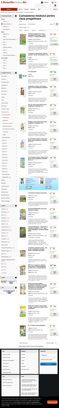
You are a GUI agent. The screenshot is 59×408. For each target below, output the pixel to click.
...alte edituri (3, 272)
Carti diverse (4, 94)
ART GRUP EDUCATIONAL (9, 55)
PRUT (5, 50)
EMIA (5, 44)
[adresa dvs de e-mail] (48, 359)
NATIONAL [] (5, 218)
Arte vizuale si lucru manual (8, 129)
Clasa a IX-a (4, 163)
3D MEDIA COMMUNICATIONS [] (8, 260)
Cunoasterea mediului (8, 123)
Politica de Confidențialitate (8, 360)
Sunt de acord (52, 402)
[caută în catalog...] (44, 5)
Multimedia (3, 183)
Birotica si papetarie (5, 198)
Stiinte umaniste (4, 192)
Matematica (5, 120)
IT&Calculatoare (4, 103)
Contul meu (44, 2)
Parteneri (23, 366)
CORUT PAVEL (4, 244)
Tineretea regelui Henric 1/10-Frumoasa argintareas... (51, 180)
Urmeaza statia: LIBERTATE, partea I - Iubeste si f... (30, 180)
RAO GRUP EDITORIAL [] (7, 247)
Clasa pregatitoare (6, 114)
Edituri (23, 360)
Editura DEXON (48, 184)
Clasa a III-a (4, 146)
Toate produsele (7, 24)
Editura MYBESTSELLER (30, 184)
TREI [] (3, 215)
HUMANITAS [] (5, 241)
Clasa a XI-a (4, 168)
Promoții (23, 357)
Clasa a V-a (4, 151)
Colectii (2, 97)
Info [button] (3, 351)
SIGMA (5, 52)
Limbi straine (4, 106)
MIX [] (3, 263)
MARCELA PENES (7, 47)
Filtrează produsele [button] (6, 16)
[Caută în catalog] (55, 5)
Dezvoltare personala (7, 126)
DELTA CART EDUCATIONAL (10, 39)
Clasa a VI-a (4, 154)
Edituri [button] (3, 205)
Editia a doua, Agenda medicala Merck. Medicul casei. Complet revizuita (30, 394)
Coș (53, 2)
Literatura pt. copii (5, 109)
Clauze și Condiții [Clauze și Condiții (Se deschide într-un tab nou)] (5, 404)
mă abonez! (48, 364)
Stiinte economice (5, 186)
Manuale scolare (5, 111)
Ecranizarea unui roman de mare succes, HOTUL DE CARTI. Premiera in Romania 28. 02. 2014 (29, 380)
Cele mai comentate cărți (8, 382)
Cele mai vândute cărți (7, 379)
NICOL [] (4, 266)
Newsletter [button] (43, 351)
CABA (5, 36)
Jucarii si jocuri (4, 85)
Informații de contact (7, 372)
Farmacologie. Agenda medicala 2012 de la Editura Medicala (29, 389)
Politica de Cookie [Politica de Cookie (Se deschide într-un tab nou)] (21, 402)
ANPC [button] (3, 277)
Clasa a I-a (4, 140)
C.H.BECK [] (5, 238)
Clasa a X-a (4, 165)
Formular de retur (25, 369)
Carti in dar (3, 79)
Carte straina (4, 76)
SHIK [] (4, 253)
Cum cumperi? (6, 363)
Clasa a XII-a (4, 171)
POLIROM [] (5, 221)
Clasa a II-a (4, 143)
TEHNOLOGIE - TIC (6, 177)
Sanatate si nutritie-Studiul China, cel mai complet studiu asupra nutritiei (29, 385)
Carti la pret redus (5, 82)
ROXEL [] (4, 235)
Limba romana (6, 117)
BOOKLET (6, 34)
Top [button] (3, 376)
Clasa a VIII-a (5, 160)
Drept (2, 100)
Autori (23, 363)
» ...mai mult (36, 50)
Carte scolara (4, 91)
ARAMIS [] (4, 209)
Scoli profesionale (5, 174)
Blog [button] (23, 376)
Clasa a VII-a (4, 157)
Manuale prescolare (6, 137)
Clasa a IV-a (4, 148)
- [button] (15, 16)
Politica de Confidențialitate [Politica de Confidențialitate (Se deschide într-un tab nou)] (32, 402)
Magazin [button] (24, 351)
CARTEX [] (4, 233)
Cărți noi (23, 354)
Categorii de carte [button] (6, 72)
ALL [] (3, 269)
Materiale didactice (5, 195)
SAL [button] (3, 287)
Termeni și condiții (6, 354)
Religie (4, 134)
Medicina (3, 180)
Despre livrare (5, 366)
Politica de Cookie (6, 357)
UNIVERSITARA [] (6, 256)
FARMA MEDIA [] (6, 227)
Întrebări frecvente (6, 369)
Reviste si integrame (5, 201)
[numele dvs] (48, 355)
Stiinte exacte (4, 189)
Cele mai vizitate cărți (7, 385)
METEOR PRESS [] (6, 250)
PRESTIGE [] (5, 212)
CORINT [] (4, 224)
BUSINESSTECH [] (6, 230)
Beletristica (3, 88)
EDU (5, 42)
